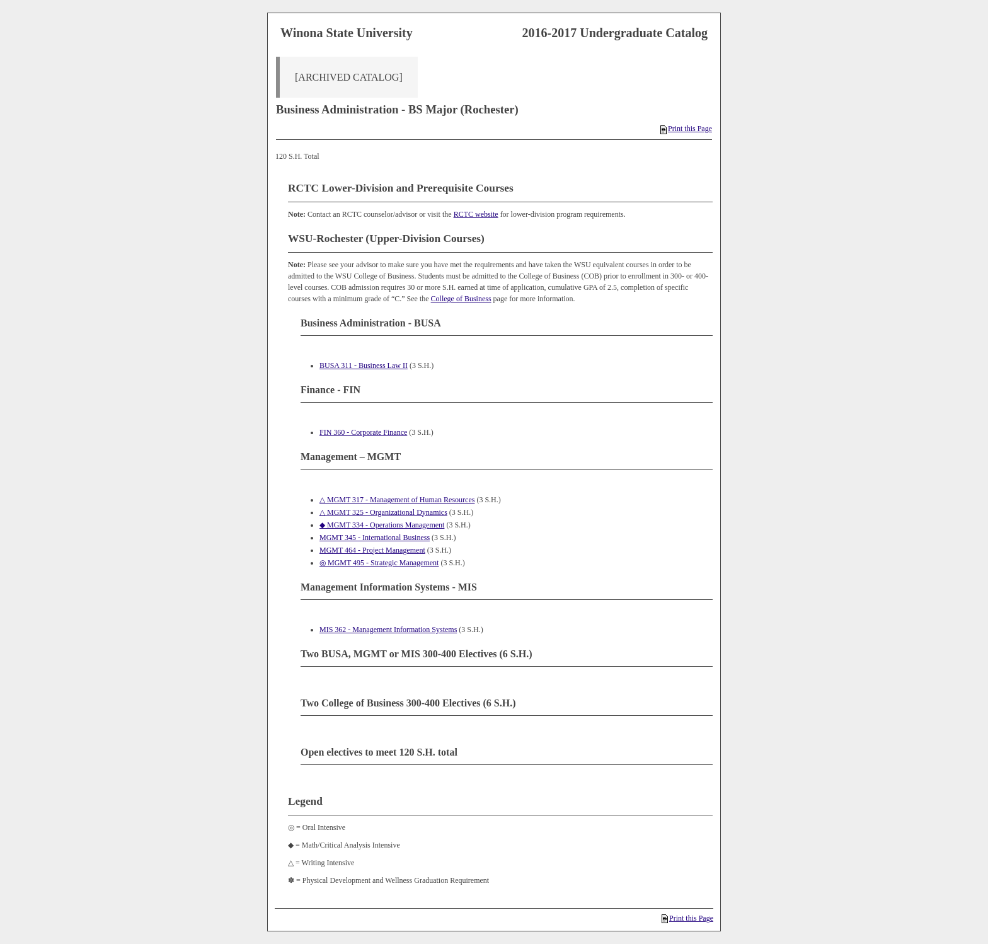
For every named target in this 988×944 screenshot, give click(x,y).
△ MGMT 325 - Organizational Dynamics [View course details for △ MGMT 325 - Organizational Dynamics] (383, 512)
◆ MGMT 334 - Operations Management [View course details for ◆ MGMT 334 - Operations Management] (381, 525)
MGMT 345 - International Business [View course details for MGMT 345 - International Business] (374, 537)
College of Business (461, 298)
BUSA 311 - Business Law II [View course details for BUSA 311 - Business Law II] (363, 365)
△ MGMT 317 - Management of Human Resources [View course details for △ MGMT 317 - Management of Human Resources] (396, 499)
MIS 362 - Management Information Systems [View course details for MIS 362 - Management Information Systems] (388, 629)
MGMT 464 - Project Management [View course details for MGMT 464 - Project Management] (372, 550)
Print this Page (686, 128)
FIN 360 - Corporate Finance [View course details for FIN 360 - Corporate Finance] (363, 432)
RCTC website (476, 214)
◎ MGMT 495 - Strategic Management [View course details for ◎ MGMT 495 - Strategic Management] (379, 562)
